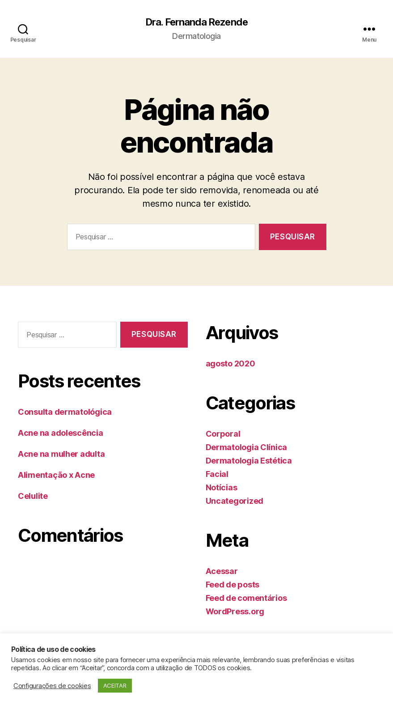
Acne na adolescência (60, 433)
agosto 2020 (230, 364)
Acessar (222, 571)
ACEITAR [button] (115, 685)
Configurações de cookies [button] (52, 686)
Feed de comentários (246, 598)
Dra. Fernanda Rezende (196, 22)
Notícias (221, 488)
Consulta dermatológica (65, 412)
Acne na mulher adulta (61, 454)
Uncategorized (235, 501)
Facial (217, 474)
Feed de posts (233, 585)
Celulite (33, 497)
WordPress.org (235, 612)
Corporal (223, 434)
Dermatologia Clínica (246, 447)
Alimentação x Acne (56, 476)
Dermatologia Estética (249, 461)
